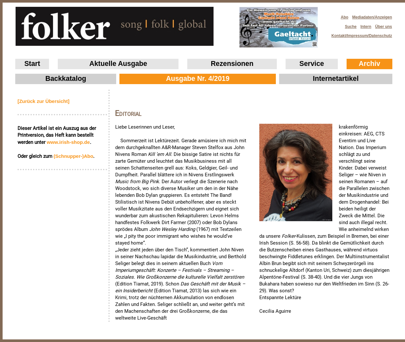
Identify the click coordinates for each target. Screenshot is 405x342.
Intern (366, 26)
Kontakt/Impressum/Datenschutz (359, 34)
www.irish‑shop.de (68, 142)
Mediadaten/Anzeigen (372, 17)
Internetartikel (336, 78)
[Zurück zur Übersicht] (43, 101)
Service (312, 64)
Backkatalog (65, 78)
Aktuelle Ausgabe (118, 64)
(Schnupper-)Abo (73, 156)
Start (32, 64)
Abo (344, 17)
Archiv (369, 64)
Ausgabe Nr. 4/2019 (197, 78)
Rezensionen (232, 64)
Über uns (383, 26)
